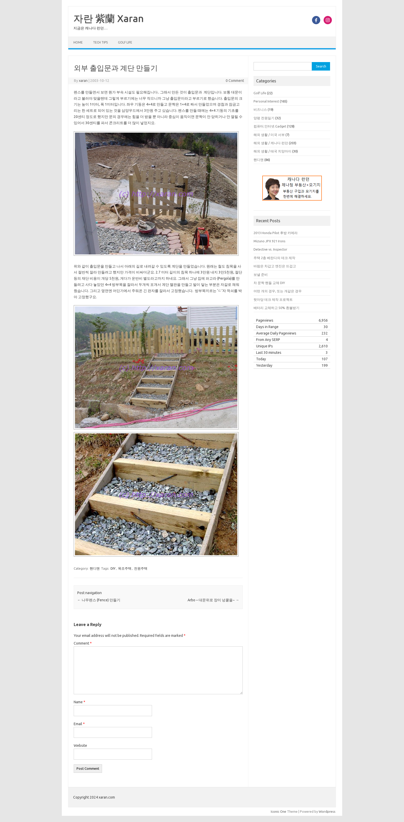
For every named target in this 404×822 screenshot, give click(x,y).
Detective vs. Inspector (270, 249)
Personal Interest (266, 101)
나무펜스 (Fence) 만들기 (98, 600)
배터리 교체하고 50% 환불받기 (276, 308)
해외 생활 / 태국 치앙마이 (272, 151)
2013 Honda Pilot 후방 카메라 (276, 233)
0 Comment (235, 81)
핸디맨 (95, 568)
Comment (83, 643)
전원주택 (140, 568)
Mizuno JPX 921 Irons (269, 241)
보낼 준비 (261, 274)
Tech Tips (100, 42)
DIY (113, 568)
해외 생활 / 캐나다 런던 (271, 143)
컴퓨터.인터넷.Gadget (270, 126)
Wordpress (327, 811)
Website (80, 745)
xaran (83, 81)
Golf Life (125, 42)
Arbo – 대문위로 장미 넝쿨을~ (213, 600)
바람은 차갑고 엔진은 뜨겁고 (275, 266)
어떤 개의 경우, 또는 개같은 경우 (278, 291)
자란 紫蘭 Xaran (108, 18)
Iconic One (278, 811)
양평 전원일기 (264, 118)
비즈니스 (260, 109)
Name (79, 702)
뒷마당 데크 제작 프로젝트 (273, 299)
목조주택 (124, 568)
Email (79, 724)
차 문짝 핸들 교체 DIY (269, 283)
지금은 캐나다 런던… (90, 28)
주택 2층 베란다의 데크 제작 (274, 258)
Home (78, 42)
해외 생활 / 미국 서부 (269, 134)
